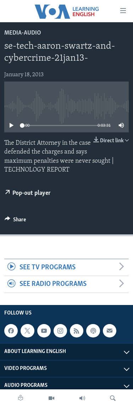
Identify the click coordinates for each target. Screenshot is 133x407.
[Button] (15, 221)
